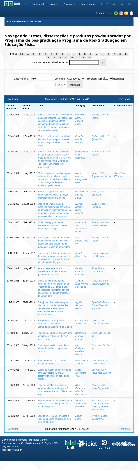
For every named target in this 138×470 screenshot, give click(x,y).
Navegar (69, 4)
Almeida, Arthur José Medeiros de (81, 403)
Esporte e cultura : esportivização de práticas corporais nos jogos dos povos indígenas (55, 403)
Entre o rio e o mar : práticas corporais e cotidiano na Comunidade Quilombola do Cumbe (55, 323)
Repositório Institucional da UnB (24, 22)
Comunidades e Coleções (45, 4)
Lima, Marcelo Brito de (81, 240)
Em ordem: (60, 79)
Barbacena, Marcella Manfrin (80, 336)
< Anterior (12, 99)
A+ (129, 4)
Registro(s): (119, 79)
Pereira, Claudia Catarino (79, 271)
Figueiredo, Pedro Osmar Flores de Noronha (100, 305)
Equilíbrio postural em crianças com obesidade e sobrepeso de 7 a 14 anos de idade (55, 336)
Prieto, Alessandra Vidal (80, 373)
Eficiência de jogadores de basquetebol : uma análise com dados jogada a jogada (52, 225)
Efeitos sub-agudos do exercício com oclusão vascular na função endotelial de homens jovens (53, 194)
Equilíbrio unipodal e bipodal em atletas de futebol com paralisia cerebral (53, 348)
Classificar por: (20, 79)
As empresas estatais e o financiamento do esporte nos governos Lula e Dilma (52, 271)
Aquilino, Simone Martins (79, 305)
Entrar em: (103, 13)
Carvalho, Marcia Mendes (79, 139)
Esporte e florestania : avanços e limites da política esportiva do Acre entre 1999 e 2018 (54, 419)
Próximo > (125, 99)
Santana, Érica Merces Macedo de (81, 284)
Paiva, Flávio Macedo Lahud (81, 194)
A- (114, 4)
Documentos (87, 4)
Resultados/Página (95, 79)
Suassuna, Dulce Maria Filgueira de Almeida (100, 403)
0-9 (21, 54)
